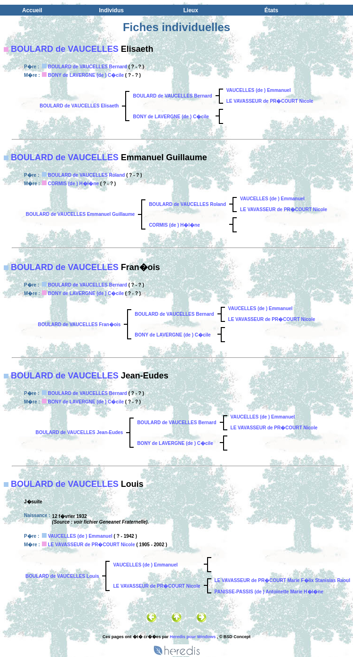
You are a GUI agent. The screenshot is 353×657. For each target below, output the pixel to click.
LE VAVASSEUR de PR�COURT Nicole (269, 101)
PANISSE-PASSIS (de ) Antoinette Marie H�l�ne (269, 591)
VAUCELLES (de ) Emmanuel (258, 90)
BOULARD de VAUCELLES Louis (62, 576)
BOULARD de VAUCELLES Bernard (87, 66)
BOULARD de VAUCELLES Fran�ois (79, 324)
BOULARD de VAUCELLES (65, 49)
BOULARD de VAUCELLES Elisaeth (79, 105)
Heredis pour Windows (193, 636)
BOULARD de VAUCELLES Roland (86, 175)
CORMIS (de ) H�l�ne (73, 183)
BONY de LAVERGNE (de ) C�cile (86, 75)
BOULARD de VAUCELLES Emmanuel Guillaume (80, 214)
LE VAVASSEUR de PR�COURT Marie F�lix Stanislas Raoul (282, 580)
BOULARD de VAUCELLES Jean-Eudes (79, 432)
